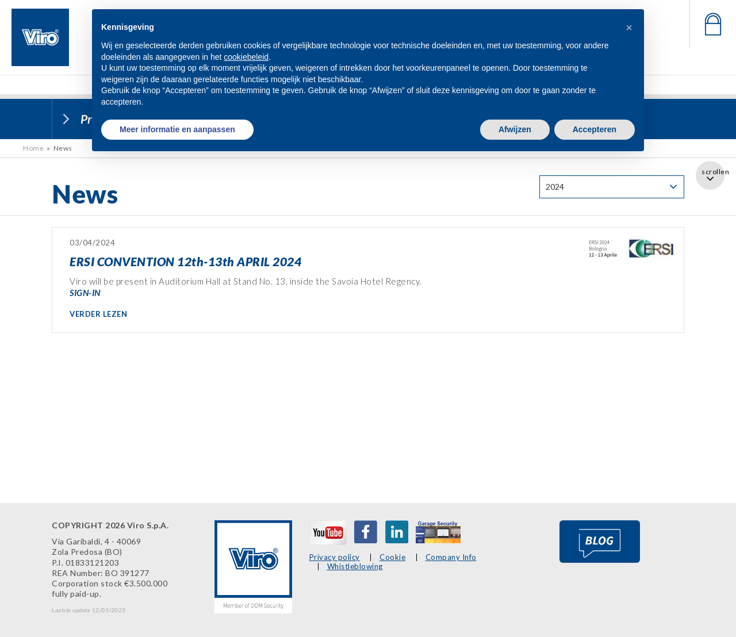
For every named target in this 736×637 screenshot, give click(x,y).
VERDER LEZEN (98, 313)
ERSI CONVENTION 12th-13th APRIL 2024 (185, 261)
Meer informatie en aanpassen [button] (177, 129)
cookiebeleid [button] (246, 57)
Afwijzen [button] (515, 129)
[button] (629, 27)
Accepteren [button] (594, 129)
